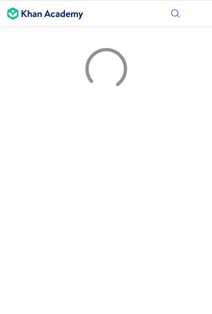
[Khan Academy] (41, 13)
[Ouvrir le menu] (200, 13)
